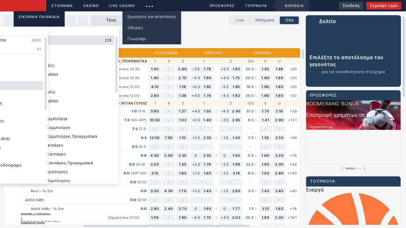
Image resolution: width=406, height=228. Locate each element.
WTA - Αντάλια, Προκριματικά (120, 61)
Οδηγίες (135, 27)
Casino (91, 5)
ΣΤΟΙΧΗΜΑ (62, 5)
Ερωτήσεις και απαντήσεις (152, 16)
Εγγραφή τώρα (383, 5)
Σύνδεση (351, 5)
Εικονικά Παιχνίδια (39, 17)
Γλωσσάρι (137, 38)
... (149, 4)
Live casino (122, 5)
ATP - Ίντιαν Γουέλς (129, 103)
